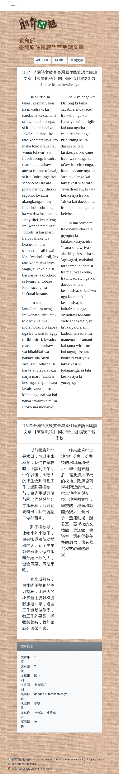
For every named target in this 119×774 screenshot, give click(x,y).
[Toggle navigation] (13, 5)
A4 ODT (60, 60)
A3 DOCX (42, 60)
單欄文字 (77, 60)
